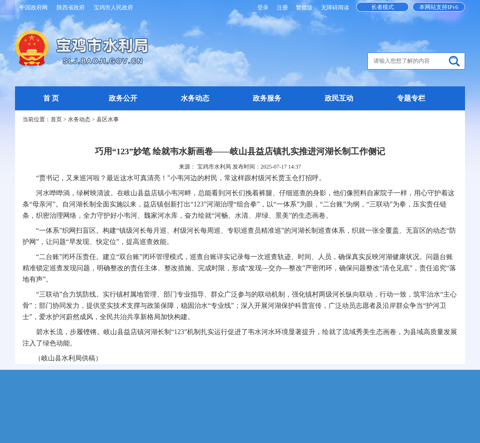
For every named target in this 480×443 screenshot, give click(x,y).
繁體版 (304, 8)
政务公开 (123, 98)
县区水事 (107, 119)
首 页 (51, 98)
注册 (283, 8)
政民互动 (339, 98)
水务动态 (195, 98)
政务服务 (267, 98)
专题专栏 (411, 98)
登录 (263, 8)
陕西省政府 (71, 8)
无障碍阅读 (335, 8)
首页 (56, 119)
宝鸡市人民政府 (113, 8)
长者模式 (382, 7)
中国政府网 (34, 8)
